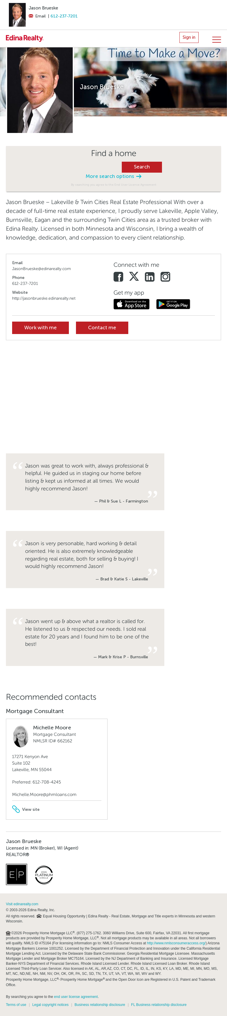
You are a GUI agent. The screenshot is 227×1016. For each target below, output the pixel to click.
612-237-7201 (64, 16)
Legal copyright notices (50, 1005)
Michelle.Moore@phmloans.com (44, 794)
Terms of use (16, 1005)
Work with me (40, 327)
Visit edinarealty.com (22, 904)
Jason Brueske (43, 8)
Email (37, 16)
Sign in (189, 37)
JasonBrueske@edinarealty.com (41, 269)
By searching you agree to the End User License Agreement (113, 184)
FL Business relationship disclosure (159, 1005)
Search (142, 167)
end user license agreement (76, 997)
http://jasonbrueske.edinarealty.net (43, 298)
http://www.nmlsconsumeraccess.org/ (176, 943)
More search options (113, 176)
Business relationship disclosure (99, 1005)
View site (26, 809)
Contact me (102, 327)
